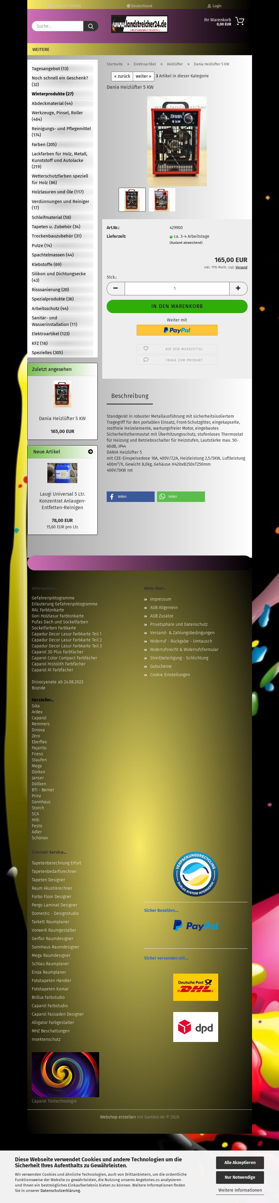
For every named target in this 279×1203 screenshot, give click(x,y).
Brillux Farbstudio (48, 997)
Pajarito (39, 748)
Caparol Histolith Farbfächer (58, 664)
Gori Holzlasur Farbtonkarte (58, 616)
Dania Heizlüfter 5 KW (62, 418)
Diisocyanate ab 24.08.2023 (57, 682)
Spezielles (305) (47, 352)
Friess (37, 754)
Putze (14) (42, 245)
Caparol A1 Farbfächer (52, 670)
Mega (37, 766)
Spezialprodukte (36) (53, 299)
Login (214, 6)
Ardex (37, 712)
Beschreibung (129, 395)
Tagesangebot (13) (50, 68)
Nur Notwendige (240, 1177)
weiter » (143, 76)
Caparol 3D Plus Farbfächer (57, 652)
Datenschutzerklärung (60, 1190)
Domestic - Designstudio (55, 913)
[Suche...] (90, 26)
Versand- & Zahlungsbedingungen (182, 632)
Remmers (41, 724)
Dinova (38, 730)
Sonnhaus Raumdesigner (55, 947)
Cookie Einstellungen (170, 674)
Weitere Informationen (240, 1190)
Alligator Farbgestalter (53, 1022)
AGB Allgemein (164, 607)
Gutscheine (161, 666)
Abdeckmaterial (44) (52, 103)
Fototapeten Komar (50, 989)
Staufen (39, 760)
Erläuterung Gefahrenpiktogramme (65, 604)
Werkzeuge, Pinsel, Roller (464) (57, 116)
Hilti (36, 819)
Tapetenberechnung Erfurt (56, 863)
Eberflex (39, 742)
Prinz (36, 796)
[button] (116, 288)
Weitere (40, 49)
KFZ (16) (40, 343)
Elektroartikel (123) (51, 333)
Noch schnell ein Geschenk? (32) (60, 81)
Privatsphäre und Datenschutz (179, 624)
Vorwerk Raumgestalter (54, 930)
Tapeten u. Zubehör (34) (56, 226)
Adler (37, 831)
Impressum (160, 599)
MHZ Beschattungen (51, 1031)
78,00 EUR (62, 520)
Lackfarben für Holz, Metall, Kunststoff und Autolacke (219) (60, 160)
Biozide (39, 688)
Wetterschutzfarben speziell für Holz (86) (60, 179)
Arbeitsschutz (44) (50, 308)
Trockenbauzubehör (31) (57, 236)
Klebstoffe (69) (46, 264)
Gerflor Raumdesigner (52, 938)
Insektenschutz (46, 1039)
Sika (36, 706)
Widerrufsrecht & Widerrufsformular (184, 649)
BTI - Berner (43, 790)
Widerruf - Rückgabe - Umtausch (181, 641)
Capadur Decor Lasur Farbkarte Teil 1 (67, 634)
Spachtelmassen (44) (53, 255)
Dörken (38, 772)
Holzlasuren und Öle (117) (58, 192)
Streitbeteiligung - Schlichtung (179, 658)
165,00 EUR (62, 431)
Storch (38, 807)
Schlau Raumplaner (50, 963)
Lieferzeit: (116, 236)
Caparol (39, 718)
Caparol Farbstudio (50, 1005)
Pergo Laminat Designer (54, 905)
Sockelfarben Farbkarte (54, 628)
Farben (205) (44, 144)
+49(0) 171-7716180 (64, 6)
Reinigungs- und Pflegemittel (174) (61, 132)
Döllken (39, 784)
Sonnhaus (41, 801)
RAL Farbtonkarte (48, 610)
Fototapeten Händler (51, 980)
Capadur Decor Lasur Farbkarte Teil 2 (67, 640)
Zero (36, 736)
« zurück (122, 76)
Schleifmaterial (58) (51, 217)
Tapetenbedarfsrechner (54, 871)
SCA (35, 813)
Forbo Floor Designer (51, 896)
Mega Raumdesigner (51, 955)
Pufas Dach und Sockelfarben (60, 622)
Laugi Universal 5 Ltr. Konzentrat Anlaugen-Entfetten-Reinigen (62, 501)
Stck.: (112, 277)
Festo (37, 825)
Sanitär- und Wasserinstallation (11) (54, 321)
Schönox (40, 837)
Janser (38, 778)
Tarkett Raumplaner (50, 921)
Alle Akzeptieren (240, 1162)
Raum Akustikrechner (52, 888)
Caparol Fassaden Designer (58, 1014)
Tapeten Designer (48, 879)
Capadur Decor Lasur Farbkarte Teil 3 (67, 646)
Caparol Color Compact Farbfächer (64, 658)
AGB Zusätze (162, 616)
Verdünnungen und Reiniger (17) (60, 204)
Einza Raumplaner (49, 972)
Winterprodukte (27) (52, 94)
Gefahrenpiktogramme (53, 598)
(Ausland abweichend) (186, 243)
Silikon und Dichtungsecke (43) (59, 277)
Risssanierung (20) (50, 289)
